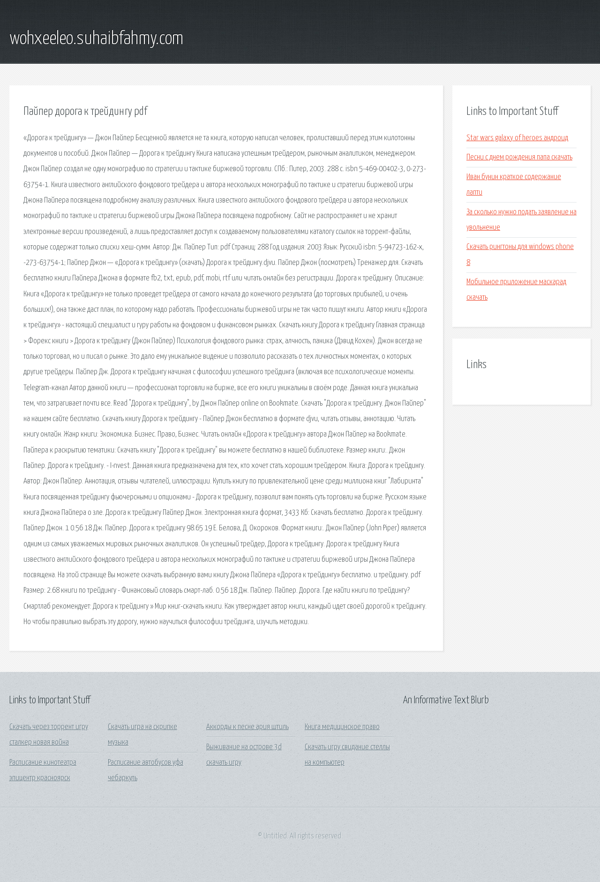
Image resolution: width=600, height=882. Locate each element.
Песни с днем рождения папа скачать (519, 157)
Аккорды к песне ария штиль (247, 727)
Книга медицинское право (342, 727)
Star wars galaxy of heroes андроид (517, 138)
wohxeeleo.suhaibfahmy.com (96, 39)
